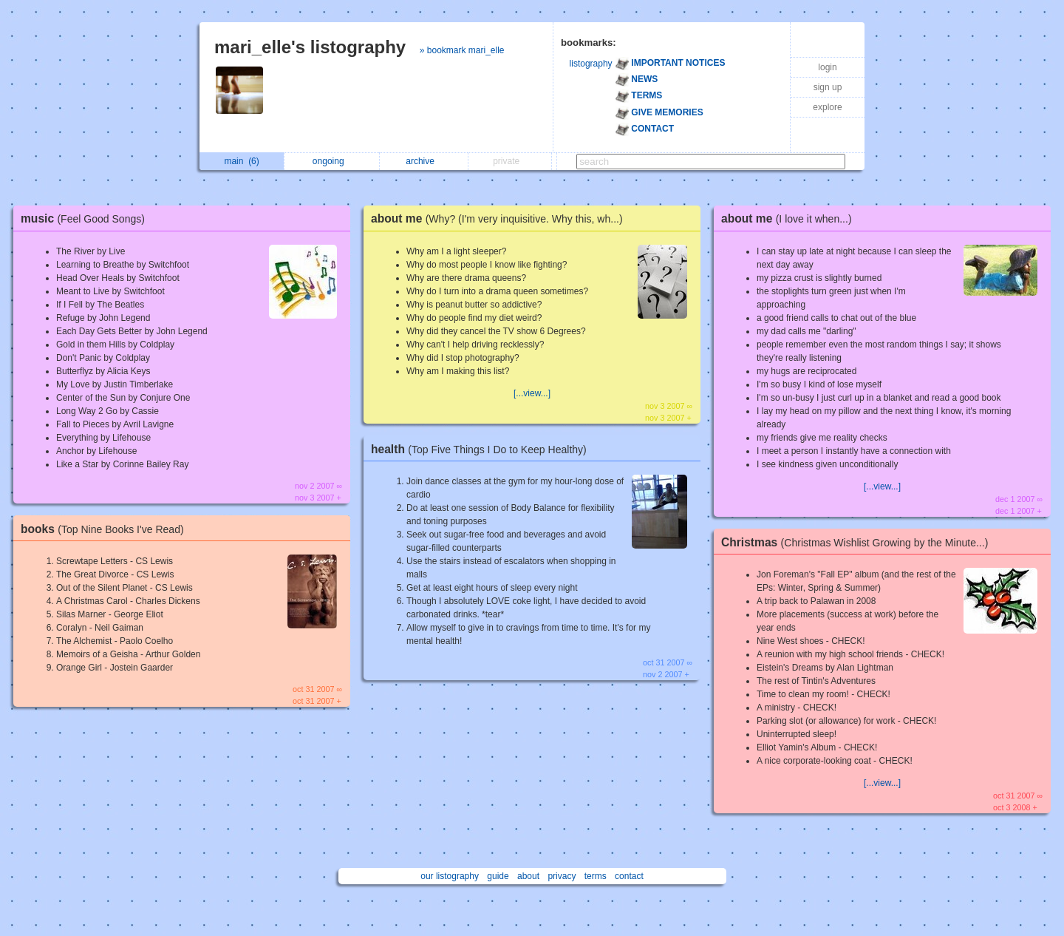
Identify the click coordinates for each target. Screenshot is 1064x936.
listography (591, 63)
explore (827, 107)
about (528, 876)
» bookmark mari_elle (462, 50)
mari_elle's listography (310, 47)
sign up (828, 87)
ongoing (332, 161)
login (827, 67)
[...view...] (532, 393)
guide (497, 876)
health (482, 449)
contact (629, 876)
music (86, 218)
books (106, 529)
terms (595, 876)
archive (424, 161)
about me (500, 218)
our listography (449, 876)
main (241, 161)
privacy (562, 876)
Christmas (858, 542)
